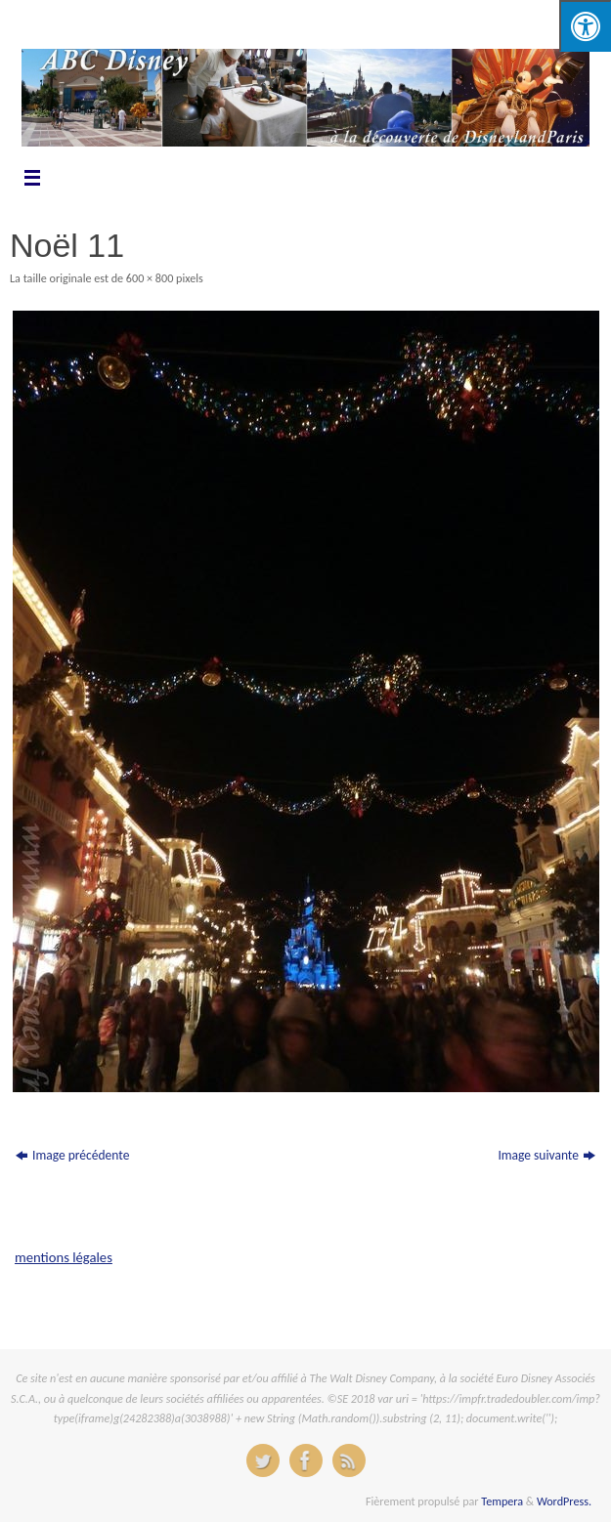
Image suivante (546, 1155)
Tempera (502, 1501)
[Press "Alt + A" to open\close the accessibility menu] (585, 26)
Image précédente (72, 1155)
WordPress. (564, 1501)
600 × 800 (149, 278)
